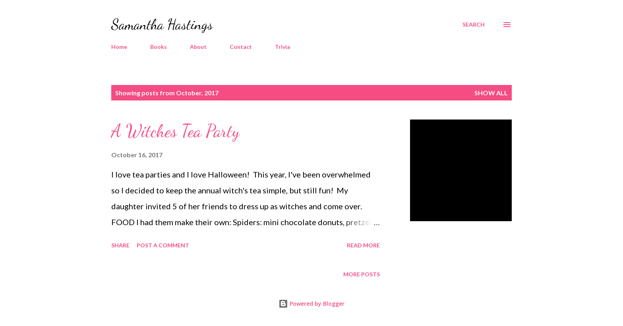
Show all (491, 92)
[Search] (473, 24)
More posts (361, 274)
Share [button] (120, 245)
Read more (363, 245)
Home (119, 46)
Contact (241, 46)
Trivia (282, 46)
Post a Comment (163, 245)
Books (158, 46)
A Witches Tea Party (175, 131)
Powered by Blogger (311, 303)
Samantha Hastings (162, 24)
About (198, 46)
